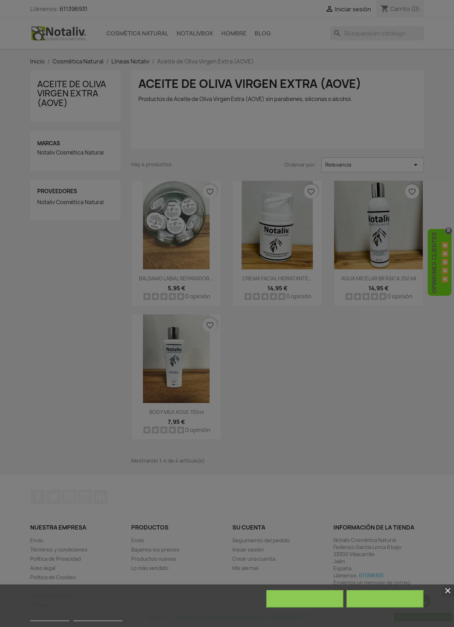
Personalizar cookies (97, 618)
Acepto (385, 599)
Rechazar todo (304, 599)
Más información (49, 618)
